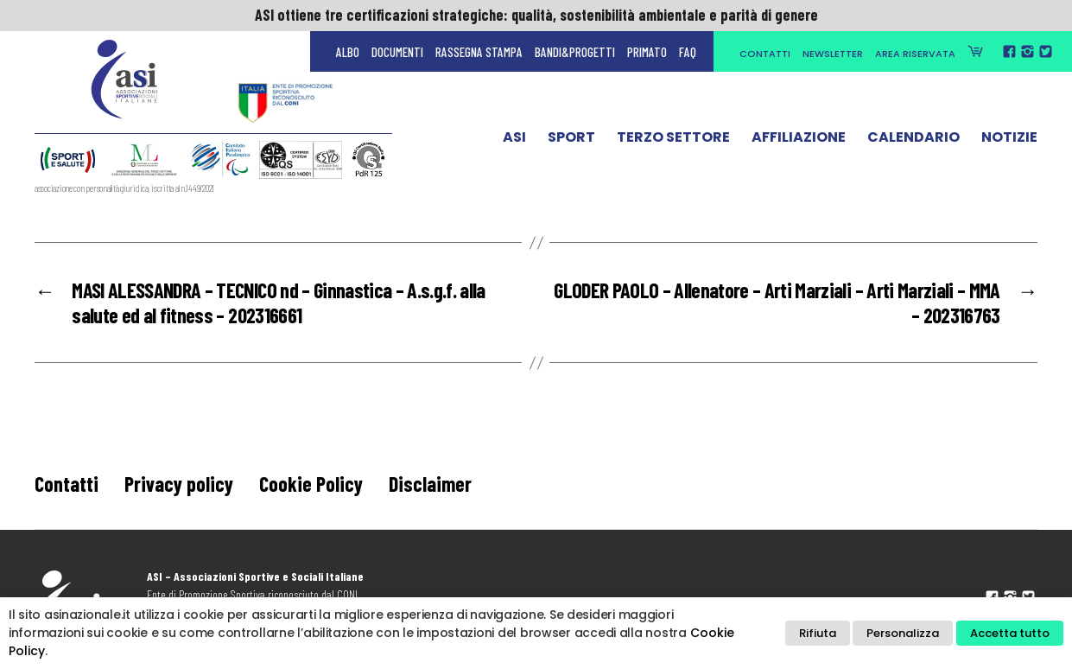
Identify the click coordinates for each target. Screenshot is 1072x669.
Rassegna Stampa (479, 52)
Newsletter (832, 54)
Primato (647, 52)
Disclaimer (430, 483)
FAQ (687, 52)
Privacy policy (178, 483)
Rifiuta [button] (817, 633)
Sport (571, 141)
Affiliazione (799, 141)
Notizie (1009, 141)
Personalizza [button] (902, 633)
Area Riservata (915, 54)
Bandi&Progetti (575, 52)
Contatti (764, 54)
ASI (514, 141)
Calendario (913, 141)
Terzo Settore (673, 141)
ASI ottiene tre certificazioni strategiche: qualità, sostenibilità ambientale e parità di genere (536, 14)
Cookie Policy (311, 483)
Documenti (397, 52)
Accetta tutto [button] (1010, 633)
